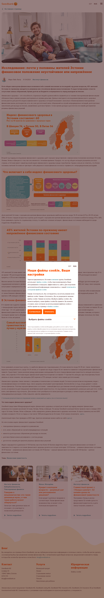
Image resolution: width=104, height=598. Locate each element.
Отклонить (49, 312)
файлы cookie (42, 282)
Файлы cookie (53, 306)
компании (54, 280)
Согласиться (34, 312)
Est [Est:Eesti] (69, 266)
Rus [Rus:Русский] (74, 266)
